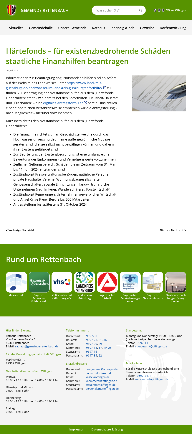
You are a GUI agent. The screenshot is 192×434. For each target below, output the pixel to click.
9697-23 (91, 340)
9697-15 (91, 347)
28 (110, 347)
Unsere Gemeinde (72, 28)
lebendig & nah (122, 28)
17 (100, 347)
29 (100, 344)
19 (105, 347)
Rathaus (98, 28)
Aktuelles (16, 28)
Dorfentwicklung (173, 28)
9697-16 (91, 351)
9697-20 (91, 344)
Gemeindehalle (41, 28)
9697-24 (142, 375)
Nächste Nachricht (171, 230)
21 (100, 340)
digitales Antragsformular (63, 103)
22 (100, 355)
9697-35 (91, 355)
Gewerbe (147, 28)
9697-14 (142, 343)
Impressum (77, 429)
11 (151, 375)
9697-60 (91, 336)
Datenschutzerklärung (107, 429)
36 (105, 340)
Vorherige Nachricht (21, 230)
